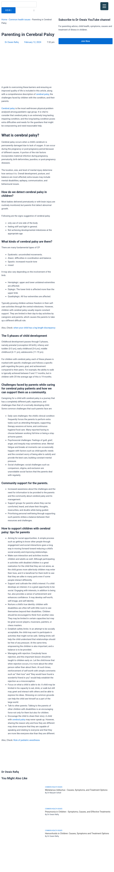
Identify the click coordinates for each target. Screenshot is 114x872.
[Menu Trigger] (104, 6)
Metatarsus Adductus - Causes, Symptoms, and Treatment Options (76, 790)
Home (4, 19)
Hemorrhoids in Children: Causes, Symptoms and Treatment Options (77, 833)
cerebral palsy (42, 94)
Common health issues (19, 19)
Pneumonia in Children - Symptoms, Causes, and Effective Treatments (77, 811)
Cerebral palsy (8, 108)
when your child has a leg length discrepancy (34, 327)
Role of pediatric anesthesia (27, 740)
